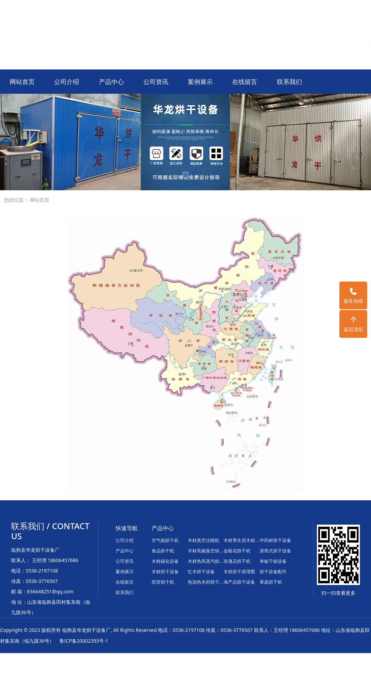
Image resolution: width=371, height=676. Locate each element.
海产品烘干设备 (239, 582)
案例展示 (200, 81)
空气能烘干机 (165, 540)
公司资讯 (155, 81)
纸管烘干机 (163, 582)
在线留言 (358, 8)
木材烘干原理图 (239, 571)
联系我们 (333, 8)
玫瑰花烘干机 (237, 561)
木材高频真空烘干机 (206, 551)
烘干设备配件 (273, 571)
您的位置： (16, 200)
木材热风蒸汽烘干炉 (206, 561)
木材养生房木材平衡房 (242, 540)
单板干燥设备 (273, 561)
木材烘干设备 (165, 571)
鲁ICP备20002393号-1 (83, 640)
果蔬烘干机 (271, 582)
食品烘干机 (163, 551)
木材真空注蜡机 (203, 540)
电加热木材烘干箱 (206, 582)
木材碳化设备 (165, 561)
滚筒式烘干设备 (275, 551)
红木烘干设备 (201, 571)
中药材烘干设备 (275, 540)
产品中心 (111, 81)
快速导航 (127, 528)
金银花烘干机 (237, 551)
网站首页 (308, 8)
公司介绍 (66, 81)
